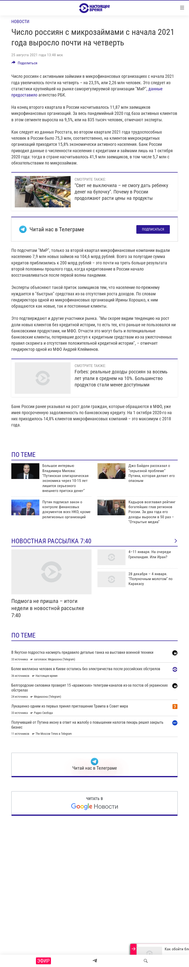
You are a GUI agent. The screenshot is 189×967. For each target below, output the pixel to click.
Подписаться (153, 229)
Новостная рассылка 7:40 (94, 541)
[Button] (24, 64)
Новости (20, 21)
